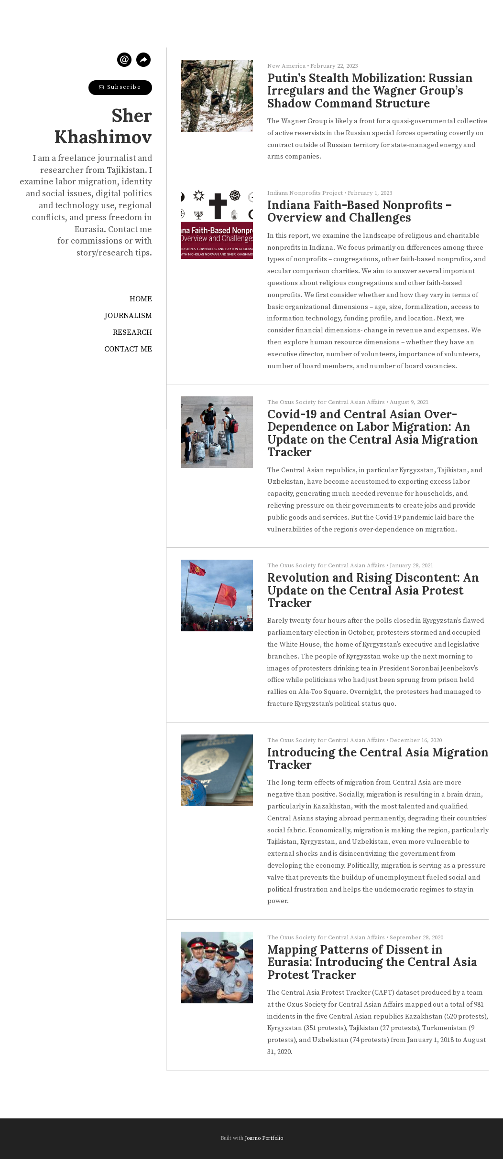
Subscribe (120, 87)
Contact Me (128, 349)
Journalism (128, 315)
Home (141, 299)
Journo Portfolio (264, 1138)
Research (132, 332)
